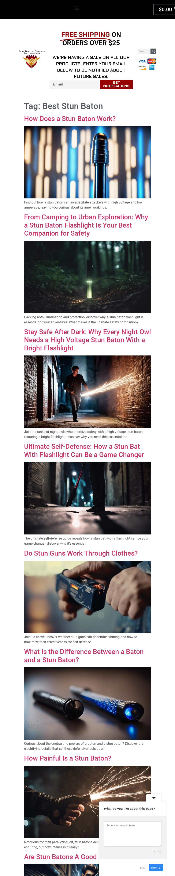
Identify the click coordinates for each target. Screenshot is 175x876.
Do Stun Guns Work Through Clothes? (81, 553)
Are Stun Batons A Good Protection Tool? (86, 857)
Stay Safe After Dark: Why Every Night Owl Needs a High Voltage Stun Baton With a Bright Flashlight (87, 340)
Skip (142, 867)
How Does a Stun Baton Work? (70, 119)
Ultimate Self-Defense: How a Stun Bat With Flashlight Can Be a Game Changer (84, 450)
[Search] (153, 51)
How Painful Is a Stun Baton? (67, 758)
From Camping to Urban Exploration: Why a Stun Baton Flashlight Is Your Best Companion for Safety (86, 225)
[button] (76, 7)
